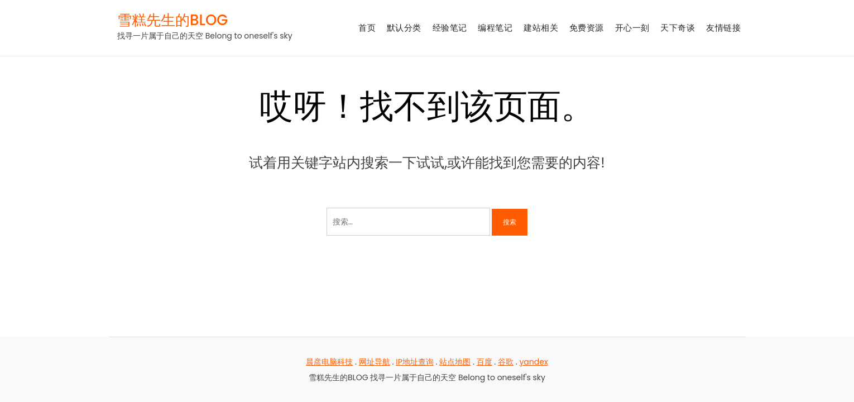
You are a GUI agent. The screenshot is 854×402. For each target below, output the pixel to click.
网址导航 (374, 361)
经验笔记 (450, 28)
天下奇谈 (677, 28)
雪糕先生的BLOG (172, 20)
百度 (484, 361)
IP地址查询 (415, 361)
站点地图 (455, 361)
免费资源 (586, 28)
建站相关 (541, 28)
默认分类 (404, 28)
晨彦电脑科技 (329, 361)
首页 (367, 28)
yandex (533, 361)
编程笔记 (495, 28)
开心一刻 (632, 28)
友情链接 (723, 28)
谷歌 (506, 361)
